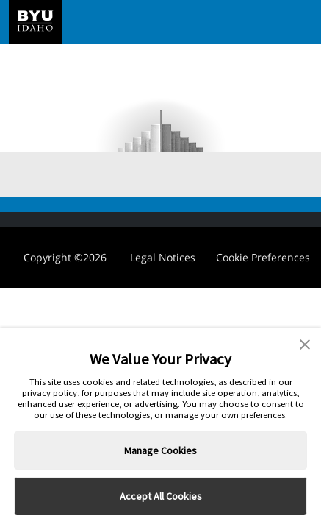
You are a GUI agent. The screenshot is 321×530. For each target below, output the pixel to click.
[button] (305, 343)
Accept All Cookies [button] (161, 496)
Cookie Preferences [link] (263, 257)
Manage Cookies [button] (160, 450)
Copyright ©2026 (65, 257)
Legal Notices (162, 257)
